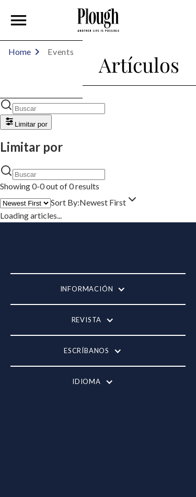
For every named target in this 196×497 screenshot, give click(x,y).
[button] (18, 20)
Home (19, 52)
